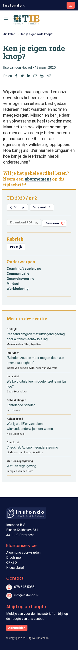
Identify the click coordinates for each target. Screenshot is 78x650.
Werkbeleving (17, 289)
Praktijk (16, 247)
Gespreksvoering (20, 279)
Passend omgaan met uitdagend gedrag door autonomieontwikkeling (36, 336)
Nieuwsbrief (15, 568)
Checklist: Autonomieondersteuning (32, 447)
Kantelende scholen (21, 405)
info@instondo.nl (26, 595)
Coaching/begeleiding (24, 269)
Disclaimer (14, 558)
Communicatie (18, 274)
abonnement (38, 179)
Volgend (41, 207)
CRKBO (11, 563)
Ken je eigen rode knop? (36, 34)
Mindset (13, 284)
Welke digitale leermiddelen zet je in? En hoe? (36, 383)
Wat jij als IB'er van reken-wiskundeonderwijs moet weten (30, 426)
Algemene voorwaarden (23, 553)
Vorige (17, 207)
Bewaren (52, 223)
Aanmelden (17, 628)
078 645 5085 (24, 587)
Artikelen (9, 34)
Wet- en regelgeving (21, 466)
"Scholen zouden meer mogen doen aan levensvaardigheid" (35, 360)
